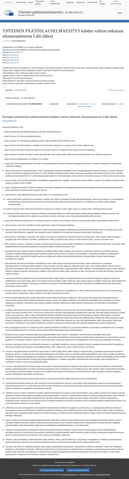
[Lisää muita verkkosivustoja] (117, 2)
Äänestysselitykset (85, 106)
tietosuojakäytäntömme (69, 477)
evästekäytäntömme (86, 477)
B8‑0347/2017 (12, 58)
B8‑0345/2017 (16, 52)
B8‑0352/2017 (13, 60)
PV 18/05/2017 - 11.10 (86, 104)
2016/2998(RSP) (20, 90)
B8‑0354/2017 (12, 63)
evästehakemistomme (102, 477)
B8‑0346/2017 (12, 55)
